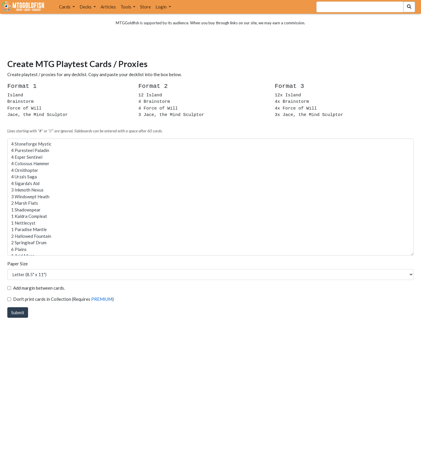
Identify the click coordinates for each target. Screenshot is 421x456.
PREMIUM (101, 299)
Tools (126, 6)
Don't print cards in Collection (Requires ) (63, 299)
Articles (108, 6)
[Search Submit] (409, 6)
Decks (86, 6)
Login (162, 6)
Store (145, 6)
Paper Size (17, 263)
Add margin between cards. (39, 288)
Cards (65, 6)
